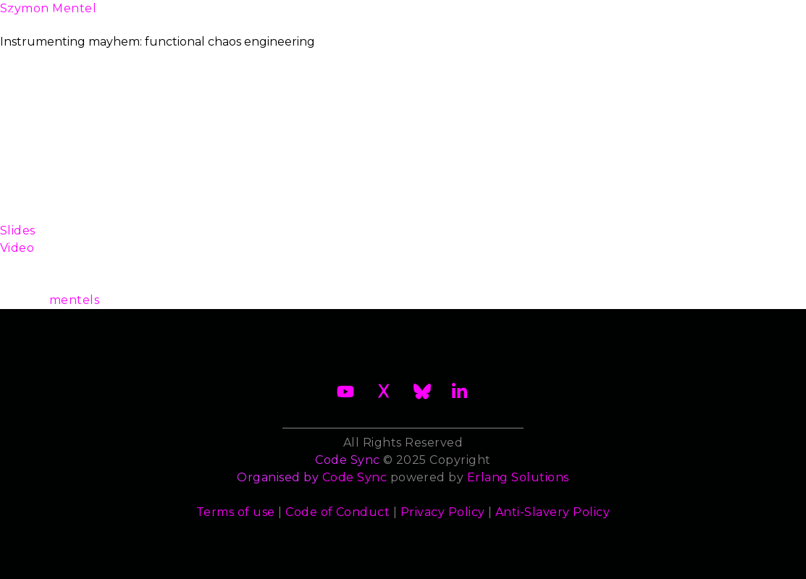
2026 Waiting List (135, 22)
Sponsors (613, 14)
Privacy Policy (442, 512)
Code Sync (354, 477)
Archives (760, 22)
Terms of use (235, 512)
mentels (74, 300)
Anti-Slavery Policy (552, 512)
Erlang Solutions (518, 477)
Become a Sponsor (244, 22)
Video (17, 248)
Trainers (536, 14)
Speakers (458, 14)
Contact (691, 14)
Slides (17, 230)
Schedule (376, 14)
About (47, 22)
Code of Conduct (337, 512)
